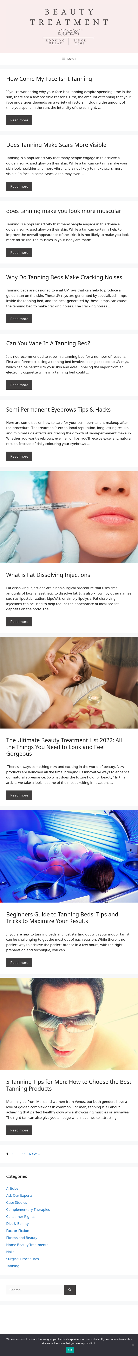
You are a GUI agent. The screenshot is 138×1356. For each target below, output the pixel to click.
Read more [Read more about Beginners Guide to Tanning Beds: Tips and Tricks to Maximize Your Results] (19, 962)
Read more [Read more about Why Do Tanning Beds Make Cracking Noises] (19, 318)
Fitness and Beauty (21, 1237)
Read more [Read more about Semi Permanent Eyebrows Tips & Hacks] (19, 456)
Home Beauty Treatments (27, 1244)
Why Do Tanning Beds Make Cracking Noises (64, 277)
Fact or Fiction (17, 1230)
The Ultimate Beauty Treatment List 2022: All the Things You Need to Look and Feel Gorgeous (64, 746)
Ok (70, 1349)
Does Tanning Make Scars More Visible (56, 145)
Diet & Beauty (17, 1223)
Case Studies (16, 1202)
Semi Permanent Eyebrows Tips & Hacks (58, 409)
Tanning (12, 1265)
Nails (10, 1251)
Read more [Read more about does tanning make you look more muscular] (19, 252)
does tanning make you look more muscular (63, 211)
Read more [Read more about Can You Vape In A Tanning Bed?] (19, 384)
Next (35, 1154)
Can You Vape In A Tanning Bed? (48, 343)
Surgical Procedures (22, 1258)
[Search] (70, 1290)
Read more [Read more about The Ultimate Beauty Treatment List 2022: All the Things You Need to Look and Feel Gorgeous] (19, 795)
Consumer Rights (20, 1216)
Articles (12, 1188)
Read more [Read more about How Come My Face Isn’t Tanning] (19, 120)
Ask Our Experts (19, 1195)
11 (24, 1154)
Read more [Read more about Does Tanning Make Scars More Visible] (19, 186)
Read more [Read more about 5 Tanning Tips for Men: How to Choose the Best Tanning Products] (19, 1130)
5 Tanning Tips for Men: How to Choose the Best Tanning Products (68, 1085)
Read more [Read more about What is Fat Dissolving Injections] (19, 621)
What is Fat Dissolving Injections (48, 575)
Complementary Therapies (28, 1209)
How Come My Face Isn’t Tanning (49, 78)
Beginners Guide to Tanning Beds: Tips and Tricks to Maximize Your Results (62, 917)
